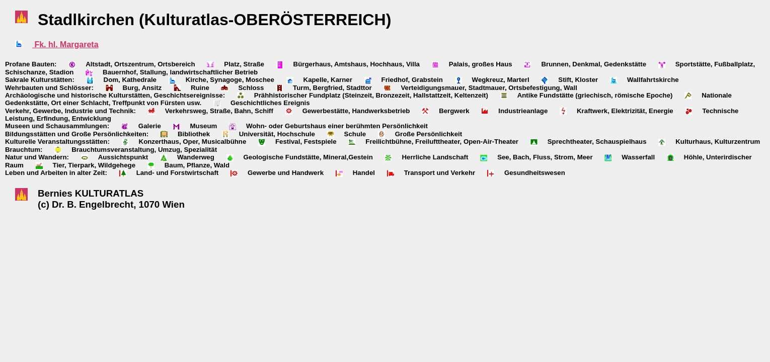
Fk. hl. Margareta (65, 44)
